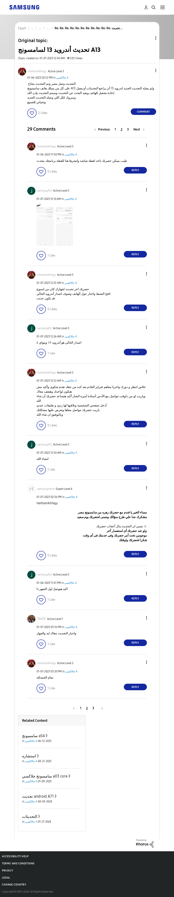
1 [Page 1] (115, 129)
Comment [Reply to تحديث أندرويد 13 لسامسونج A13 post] (143, 111)
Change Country (14, 884)
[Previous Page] (103, 129)
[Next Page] (139, 129)
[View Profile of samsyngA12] (44, 190)
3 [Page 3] (128, 129)
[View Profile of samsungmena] (45, 489)
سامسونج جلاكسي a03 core (45, 776)
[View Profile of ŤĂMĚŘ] (41, 619)
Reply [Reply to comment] (135, 170)
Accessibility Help (15, 856)
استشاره (29, 756)
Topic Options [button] (149, 38)
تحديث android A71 (38, 796)
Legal (6, 877)
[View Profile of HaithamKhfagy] (37, 71)
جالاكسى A (62, 77)
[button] (149, 70)
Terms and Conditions (18, 863)
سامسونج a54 (33, 735)
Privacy (7, 870)
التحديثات (29, 816)
